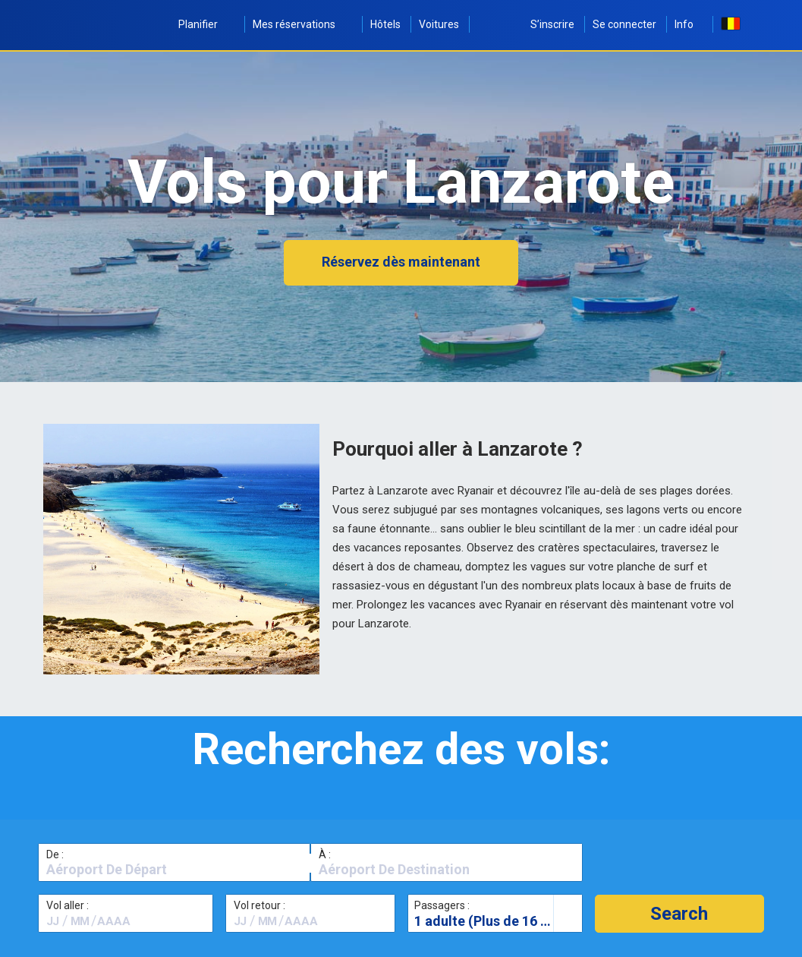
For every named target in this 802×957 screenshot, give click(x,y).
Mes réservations (302, 24)
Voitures (439, 24)
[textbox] (174, 869)
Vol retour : (259, 905)
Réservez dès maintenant (401, 262)
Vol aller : (67, 905)
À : (325, 854)
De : (55, 854)
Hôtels (385, 24)
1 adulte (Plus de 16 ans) (491, 921)
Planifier (206, 24)
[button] (679, 914)
